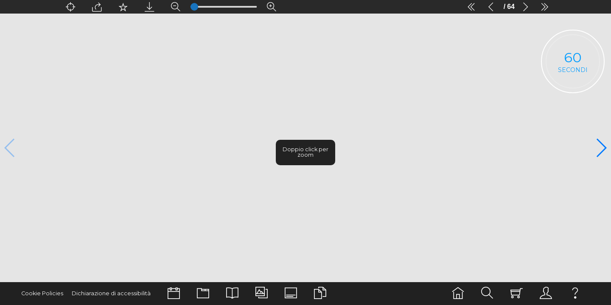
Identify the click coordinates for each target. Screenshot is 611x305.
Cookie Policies (40, 293)
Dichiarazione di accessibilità (102, 293)
